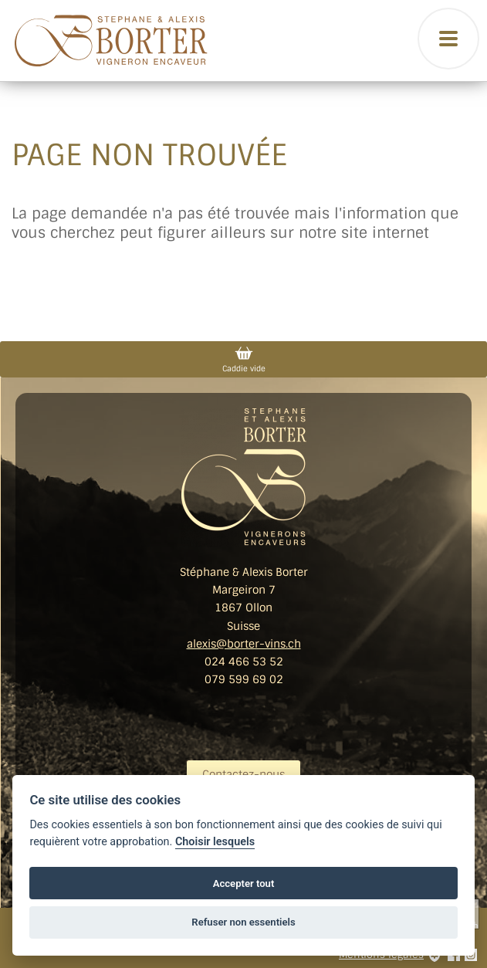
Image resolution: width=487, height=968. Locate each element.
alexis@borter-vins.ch (244, 644)
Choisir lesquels (215, 841)
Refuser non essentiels (243, 922)
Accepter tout (244, 883)
